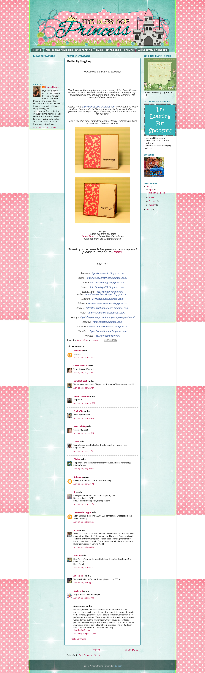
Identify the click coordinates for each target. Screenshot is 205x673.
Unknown (78, 351)
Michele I (78, 591)
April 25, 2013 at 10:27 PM (83, 504)
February (153, 201)
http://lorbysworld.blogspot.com (98, 106)
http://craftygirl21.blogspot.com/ (107, 287)
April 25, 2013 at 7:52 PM (83, 451)
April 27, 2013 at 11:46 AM (83, 583)
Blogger (118, 666)
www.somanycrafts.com (110, 291)
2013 (149, 187)
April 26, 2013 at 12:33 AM (83, 522)
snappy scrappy (81, 396)
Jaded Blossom (89, 236)
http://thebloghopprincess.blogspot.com (107, 308)
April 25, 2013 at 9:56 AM (83, 388)
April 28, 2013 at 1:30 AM (83, 598)
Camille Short (80, 381)
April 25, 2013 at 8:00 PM (83, 469)
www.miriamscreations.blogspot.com (107, 303)
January (152, 205)
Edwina (77, 459)
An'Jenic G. (78, 576)
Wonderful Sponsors (152, 50)
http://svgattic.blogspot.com (107, 322)
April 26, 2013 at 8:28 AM (83, 548)
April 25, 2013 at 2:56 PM (83, 434)
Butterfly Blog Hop (157, 193)
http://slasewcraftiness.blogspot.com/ (107, 278)
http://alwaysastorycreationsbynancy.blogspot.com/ (107, 317)
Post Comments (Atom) (90, 655)
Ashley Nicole (52, 87)
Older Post (131, 649)
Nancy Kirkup (80, 427)
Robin (117, 252)
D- (74, 492)
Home (37, 50)
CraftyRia (78, 411)
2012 (149, 210)
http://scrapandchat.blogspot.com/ (106, 312)
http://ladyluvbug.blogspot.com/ (107, 282)
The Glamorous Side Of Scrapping (68, 50)
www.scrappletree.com (107, 335)
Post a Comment (78, 639)
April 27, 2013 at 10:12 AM (83, 568)
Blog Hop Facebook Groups (115, 50)
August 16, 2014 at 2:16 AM (84, 634)
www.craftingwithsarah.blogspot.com (108, 326)
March (152, 198)
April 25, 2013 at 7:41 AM (83, 373)
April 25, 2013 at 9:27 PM (83, 484)
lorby (76, 530)
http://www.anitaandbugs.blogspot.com (106, 294)
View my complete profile (44, 128)
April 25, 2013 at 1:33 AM (83, 358)
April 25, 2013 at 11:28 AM (83, 418)
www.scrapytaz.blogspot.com (108, 298)
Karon (76, 442)
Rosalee (77, 556)
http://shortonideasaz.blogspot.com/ (108, 331)
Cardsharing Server (81, 630)
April (151, 190)
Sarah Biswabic (81, 366)
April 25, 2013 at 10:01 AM (84, 403)
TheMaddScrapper (82, 513)
